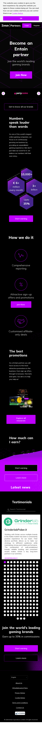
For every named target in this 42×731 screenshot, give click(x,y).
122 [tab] (5, 601)
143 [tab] (37, 604)
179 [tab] (24, 618)
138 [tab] (21, 604)
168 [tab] (11, 615)
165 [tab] (37, 611)
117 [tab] (24, 597)
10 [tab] (34, 562)
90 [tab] (8, 590)
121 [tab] (37, 597)
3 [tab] (11, 562)
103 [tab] (14, 594)
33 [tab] (37, 569)
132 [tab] (37, 601)
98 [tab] (34, 590)
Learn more (21, 478)
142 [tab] (34, 604)
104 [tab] (18, 594)
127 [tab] (21, 601)
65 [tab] (34, 580)
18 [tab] (24, 566)
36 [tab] (11, 573)
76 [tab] (34, 583)
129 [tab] (27, 601)
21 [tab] (34, 566)
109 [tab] (34, 594)
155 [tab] (5, 611)
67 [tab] (5, 583)
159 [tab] (18, 611)
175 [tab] (34, 615)
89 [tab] (5, 590)
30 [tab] (27, 569)
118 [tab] (27, 597)
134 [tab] (8, 604)
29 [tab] (24, 569)
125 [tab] (14, 601)
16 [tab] (18, 566)
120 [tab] (34, 597)
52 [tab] (27, 576)
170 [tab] (18, 615)
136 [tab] (14, 604)
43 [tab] (34, 573)
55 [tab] (37, 576)
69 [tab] (11, 583)
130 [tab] (31, 601)
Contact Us (20, 708)
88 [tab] (37, 587)
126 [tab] (18, 601)
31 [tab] (31, 569)
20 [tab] (31, 566)
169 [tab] (14, 615)
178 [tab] (21, 618)
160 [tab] (21, 611)
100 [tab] (5, 594)
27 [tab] (18, 569)
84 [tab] (24, 587)
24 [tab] (8, 569)
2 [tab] (8, 562)
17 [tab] (21, 566)
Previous (4, 94)
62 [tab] (24, 580)
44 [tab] (37, 573)
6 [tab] (21, 562)
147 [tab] (14, 608)
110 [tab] (37, 594)
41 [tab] (27, 573)
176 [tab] (37, 615)
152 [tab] (31, 608)
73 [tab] (24, 583)
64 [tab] (31, 580)
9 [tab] (31, 562)
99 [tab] (37, 590)
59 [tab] (14, 580)
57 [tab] (8, 580)
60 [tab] (18, 580)
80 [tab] (11, 587)
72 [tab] (21, 583)
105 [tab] (21, 594)
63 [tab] (27, 580)
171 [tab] (21, 615)
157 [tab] (11, 611)
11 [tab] (37, 562)
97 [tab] (31, 590)
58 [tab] (11, 580)
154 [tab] (37, 608)
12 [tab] (5, 566)
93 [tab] (18, 590)
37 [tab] (14, 573)
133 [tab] (5, 604)
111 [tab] (5, 597)
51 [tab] (24, 576)
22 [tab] (37, 566)
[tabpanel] (21, 537)
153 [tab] (34, 608)
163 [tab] (31, 611)
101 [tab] (8, 594)
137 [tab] (18, 604)
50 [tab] (21, 576)
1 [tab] (5, 562)
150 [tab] (24, 608)
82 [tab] (18, 587)
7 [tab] (24, 562)
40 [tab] (24, 573)
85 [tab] (27, 587)
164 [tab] (34, 611)
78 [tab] (5, 587)
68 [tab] (8, 583)
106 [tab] (24, 594)
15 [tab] (14, 566)
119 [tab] (31, 597)
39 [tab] (21, 573)
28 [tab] (21, 569)
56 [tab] (5, 580)
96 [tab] (27, 590)
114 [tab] (14, 597)
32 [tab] (34, 569)
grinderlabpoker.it (11, 558)
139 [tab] (24, 604)
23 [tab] (5, 569)
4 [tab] (14, 562)
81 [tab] (14, 587)
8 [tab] (27, 562)
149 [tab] (21, 608)
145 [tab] (8, 608)
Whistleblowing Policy (20, 688)
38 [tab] (18, 573)
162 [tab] (27, 611)
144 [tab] (5, 608)
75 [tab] (31, 583)
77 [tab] (37, 583)
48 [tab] (14, 576)
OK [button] (21, 18)
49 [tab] (18, 576)
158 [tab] (14, 611)
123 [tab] (8, 601)
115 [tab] (18, 597)
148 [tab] (18, 608)
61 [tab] (21, 580)
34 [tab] (5, 573)
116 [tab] (21, 597)
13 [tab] (8, 566)
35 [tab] (8, 573)
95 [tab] (24, 590)
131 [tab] (34, 601)
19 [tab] (27, 566)
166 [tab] (5, 615)
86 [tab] (31, 587)
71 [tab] (18, 583)
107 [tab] (27, 594)
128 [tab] (24, 601)
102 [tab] (11, 594)
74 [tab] (27, 583)
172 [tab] (24, 615)
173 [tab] (27, 615)
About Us (19, 683)
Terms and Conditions (20, 703)
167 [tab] (8, 615)
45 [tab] (5, 576)
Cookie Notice (17, 13)
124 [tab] (11, 601)
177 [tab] (18, 618)
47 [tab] (11, 576)
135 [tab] (11, 604)
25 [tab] (11, 569)
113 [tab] (11, 597)
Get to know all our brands (21, 107)
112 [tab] (8, 597)
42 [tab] (31, 573)
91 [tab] (11, 590)
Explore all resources (21, 419)
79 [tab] (8, 587)
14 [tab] (11, 566)
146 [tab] (11, 608)
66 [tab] (37, 580)
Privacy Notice (20, 693)
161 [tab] (24, 611)
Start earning (21, 218)
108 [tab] (31, 594)
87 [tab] (34, 587)
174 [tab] (31, 615)
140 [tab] (27, 604)
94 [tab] (21, 590)
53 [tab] (31, 576)
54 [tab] (34, 576)
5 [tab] (18, 562)
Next (39, 94)
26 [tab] (14, 569)
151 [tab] (27, 608)
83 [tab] (21, 587)
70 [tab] (14, 583)
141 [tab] (31, 604)
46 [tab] (8, 576)
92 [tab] (14, 590)
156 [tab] (8, 611)
